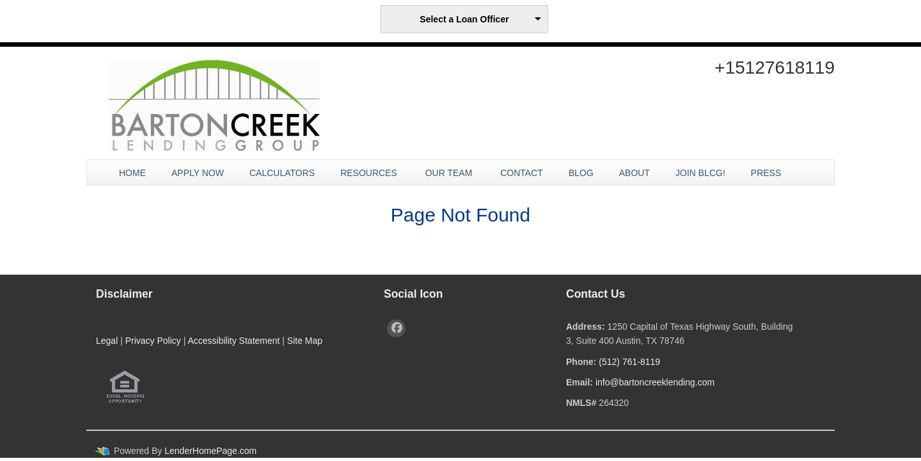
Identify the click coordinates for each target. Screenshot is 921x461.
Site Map (304, 341)
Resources (370, 173)
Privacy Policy (153, 341)
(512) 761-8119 (629, 362)
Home (132, 173)
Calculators (282, 173)
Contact (521, 173)
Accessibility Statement (233, 341)
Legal (107, 341)
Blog (581, 173)
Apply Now (197, 173)
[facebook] (396, 328)
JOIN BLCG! (700, 173)
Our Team (450, 173)
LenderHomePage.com (210, 451)
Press (767, 173)
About (634, 173)
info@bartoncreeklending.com (654, 382)
